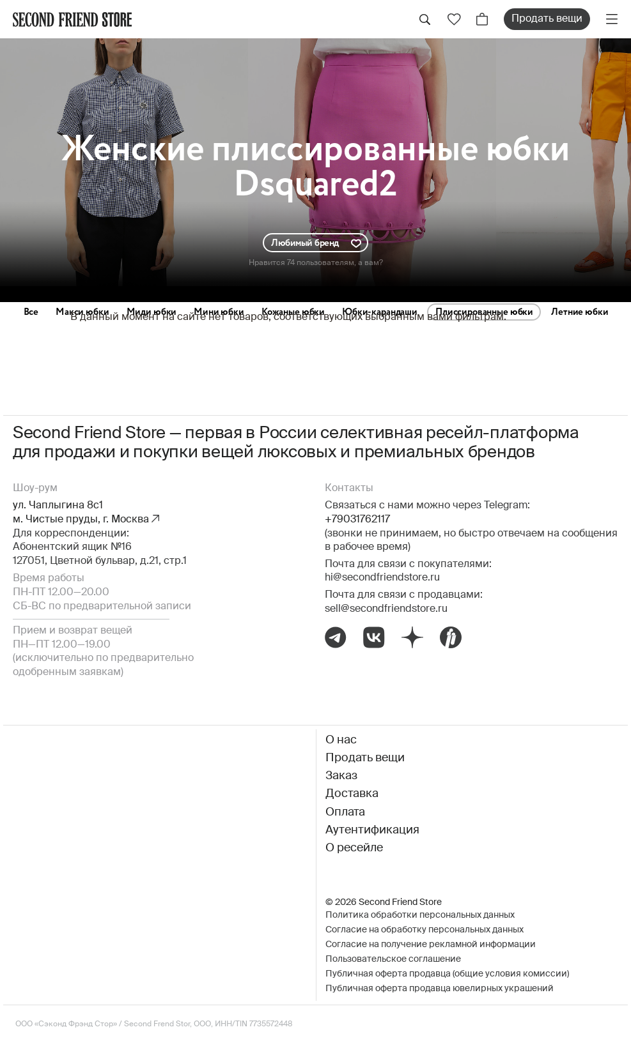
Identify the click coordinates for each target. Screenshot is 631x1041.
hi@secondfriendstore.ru (382, 578)
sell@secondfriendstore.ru (386, 609)
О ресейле (354, 848)
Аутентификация (372, 830)
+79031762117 (357, 520)
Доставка (351, 794)
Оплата (345, 812)
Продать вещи (546, 19)
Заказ (341, 776)
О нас (341, 740)
